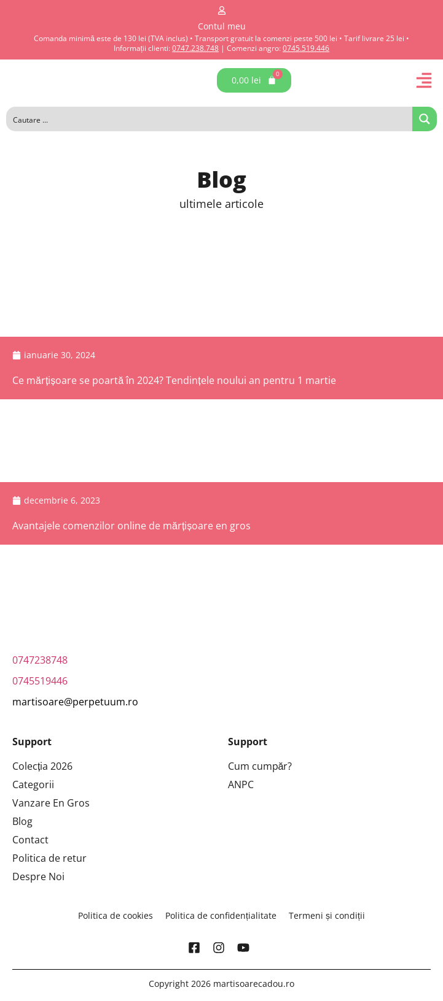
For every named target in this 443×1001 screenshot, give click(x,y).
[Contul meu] (222, 10)
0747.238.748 (195, 48)
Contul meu (222, 26)
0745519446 (40, 681)
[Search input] (210, 119)
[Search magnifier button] (424, 119)
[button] (424, 80)
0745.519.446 (306, 48)
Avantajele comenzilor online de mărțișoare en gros (131, 525)
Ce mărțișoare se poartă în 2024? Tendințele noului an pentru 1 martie (174, 380)
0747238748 (40, 660)
